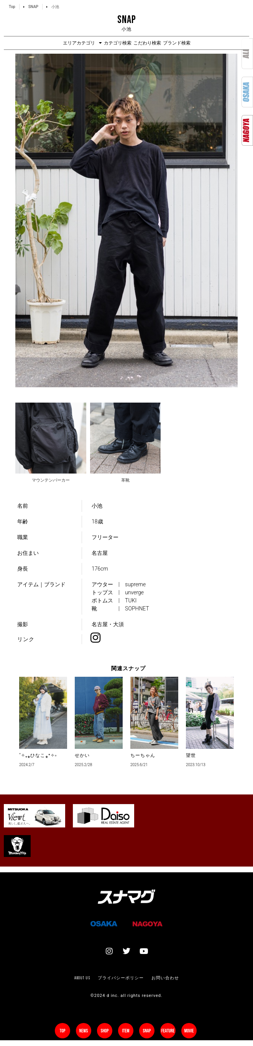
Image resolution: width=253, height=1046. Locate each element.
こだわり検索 (147, 43)
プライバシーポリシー (121, 977)
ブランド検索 (177, 43)
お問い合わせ (165, 977)
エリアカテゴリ (82, 43)
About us (82, 977)
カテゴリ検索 (117, 43)
